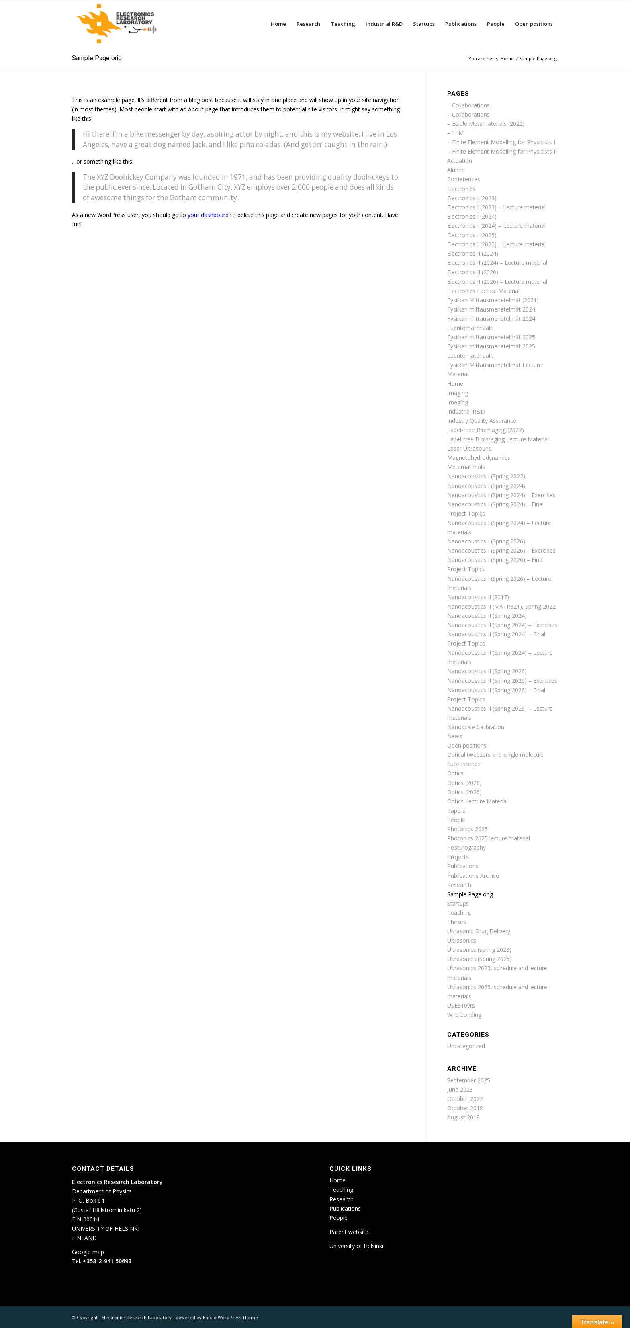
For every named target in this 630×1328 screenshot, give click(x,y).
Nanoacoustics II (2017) (478, 597)
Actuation (459, 160)
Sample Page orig (97, 58)
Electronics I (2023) (472, 198)
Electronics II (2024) (472, 253)
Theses (456, 922)
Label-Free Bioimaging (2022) (485, 430)
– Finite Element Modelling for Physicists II (502, 151)
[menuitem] (278, 23)
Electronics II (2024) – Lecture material (497, 262)
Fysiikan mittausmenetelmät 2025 (491, 337)
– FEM (455, 133)
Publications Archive (473, 875)
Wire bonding (464, 1015)
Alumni (456, 170)
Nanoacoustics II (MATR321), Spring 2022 (501, 606)
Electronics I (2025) (472, 235)
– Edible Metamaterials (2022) (486, 123)
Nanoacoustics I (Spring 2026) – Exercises (501, 550)
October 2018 (465, 1108)
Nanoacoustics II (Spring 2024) (487, 615)
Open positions (467, 745)
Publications (463, 866)
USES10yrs (461, 1005)
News (454, 736)
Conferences (463, 179)
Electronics (461, 189)
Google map (88, 1252)
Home (455, 383)
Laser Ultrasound (469, 448)
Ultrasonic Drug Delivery (478, 931)
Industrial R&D (466, 411)
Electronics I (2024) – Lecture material (496, 226)
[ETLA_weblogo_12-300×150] (118, 23)
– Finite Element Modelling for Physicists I (501, 142)
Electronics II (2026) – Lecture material (497, 281)
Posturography (466, 847)
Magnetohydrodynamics (478, 457)
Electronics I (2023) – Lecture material (496, 207)
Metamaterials (466, 467)
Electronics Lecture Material (483, 291)
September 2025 (468, 1080)
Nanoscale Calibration (475, 727)
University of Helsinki (356, 1246)
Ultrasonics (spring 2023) (479, 949)
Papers (456, 810)
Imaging (457, 393)
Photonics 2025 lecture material (488, 838)
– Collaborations (468, 105)
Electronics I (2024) (472, 216)
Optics (455, 773)
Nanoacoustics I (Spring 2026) (486, 541)
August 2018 (463, 1117)
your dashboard (208, 215)
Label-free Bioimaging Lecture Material (498, 439)
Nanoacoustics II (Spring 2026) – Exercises (502, 680)
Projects (458, 857)
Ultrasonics (461, 940)
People (456, 820)
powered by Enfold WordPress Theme (217, 1317)
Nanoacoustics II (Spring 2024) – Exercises (502, 625)
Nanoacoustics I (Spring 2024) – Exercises (501, 495)
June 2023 (460, 1089)
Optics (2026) (464, 783)
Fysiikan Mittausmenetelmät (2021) (493, 300)
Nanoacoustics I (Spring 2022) (486, 476)
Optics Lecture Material (477, 801)
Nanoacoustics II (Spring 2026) (487, 671)
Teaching (459, 912)
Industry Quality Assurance (481, 420)
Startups (458, 903)
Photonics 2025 (467, 829)
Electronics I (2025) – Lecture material (496, 244)
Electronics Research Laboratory (137, 1317)
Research (459, 885)
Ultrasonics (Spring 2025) (479, 959)
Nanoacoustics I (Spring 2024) (486, 486)
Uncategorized (466, 1046)
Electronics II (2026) (472, 272)
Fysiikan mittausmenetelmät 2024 (491, 309)
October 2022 (465, 1099)
